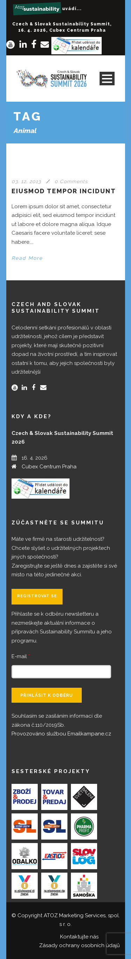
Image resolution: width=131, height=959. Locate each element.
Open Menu (107, 78)
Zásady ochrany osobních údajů (79, 945)
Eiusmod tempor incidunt (64, 191)
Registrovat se (37, 596)
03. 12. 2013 (26, 181)
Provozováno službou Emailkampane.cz (61, 734)
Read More (27, 258)
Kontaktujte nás (79, 937)
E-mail (21, 656)
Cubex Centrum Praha (49, 466)
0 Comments (71, 181)
